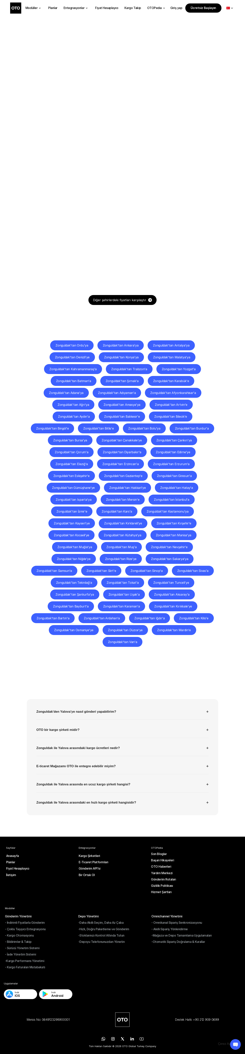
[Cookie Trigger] (227, 1044)
